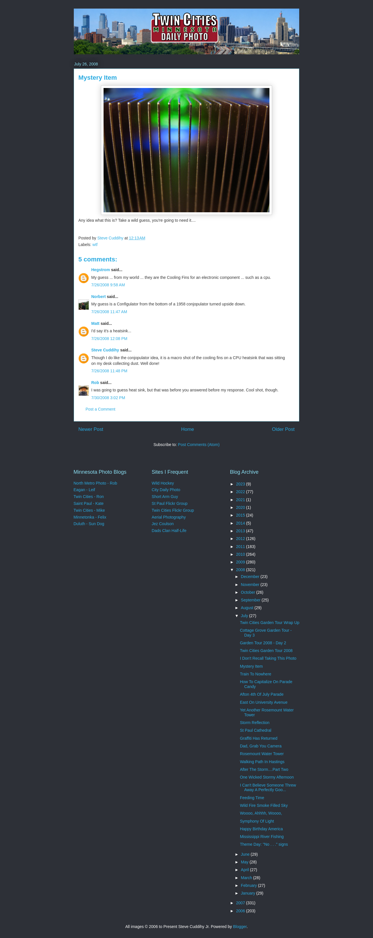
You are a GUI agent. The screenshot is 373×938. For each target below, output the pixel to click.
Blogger (240, 926)
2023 (241, 484)
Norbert (98, 296)
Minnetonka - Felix (90, 517)
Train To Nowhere (255, 674)
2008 (241, 569)
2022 (241, 491)
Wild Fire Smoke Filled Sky (264, 805)
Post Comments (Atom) (198, 444)
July (245, 615)
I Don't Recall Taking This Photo (268, 658)
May (245, 862)
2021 (241, 499)
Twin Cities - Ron (89, 496)
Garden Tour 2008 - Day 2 (263, 643)
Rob (95, 382)
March (247, 877)
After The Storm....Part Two (264, 769)
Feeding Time (252, 797)
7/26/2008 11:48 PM (109, 371)
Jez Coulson (163, 523)
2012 (241, 538)
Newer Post (90, 429)
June (246, 854)
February (249, 885)
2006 (241, 911)
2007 (241, 903)
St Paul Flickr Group (169, 503)
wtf (95, 244)
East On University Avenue (263, 702)
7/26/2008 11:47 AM (109, 311)
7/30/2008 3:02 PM (108, 397)
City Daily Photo (166, 489)
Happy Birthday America (261, 829)
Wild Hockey (163, 483)
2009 (241, 562)
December (250, 576)
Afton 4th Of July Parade (262, 694)
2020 (241, 507)
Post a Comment (100, 409)
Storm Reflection (254, 722)
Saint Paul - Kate (89, 503)
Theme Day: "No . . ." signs (264, 844)
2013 (241, 531)
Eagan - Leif (84, 489)
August (247, 607)
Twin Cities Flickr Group (173, 510)
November (250, 584)
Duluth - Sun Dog (89, 523)
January (248, 893)
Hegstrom (100, 269)
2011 (241, 546)
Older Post (283, 429)
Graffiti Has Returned (258, 738)
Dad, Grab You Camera (261, 746)
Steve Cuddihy (105, 350)
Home (187, 429)
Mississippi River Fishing (262, 836)
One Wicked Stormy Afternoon (267, 777)
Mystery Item (251, 666)
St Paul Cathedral (255, 730)
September (251, 600)
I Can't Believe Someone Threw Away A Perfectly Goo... (268, 787)
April (245, 869)
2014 (241, 523)
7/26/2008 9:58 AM (108, 285)
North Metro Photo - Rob (95, 483)
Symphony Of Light (257, 821)
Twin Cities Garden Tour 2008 (266, 650)
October (248, 592)
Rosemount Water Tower (262, 753)
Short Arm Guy (165, 496)
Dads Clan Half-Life (169, 530)
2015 (241, 515)
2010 (241, 554)
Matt (95, 323)
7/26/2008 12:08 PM (109, 338)
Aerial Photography (169, 517)
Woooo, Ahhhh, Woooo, (261, 813)
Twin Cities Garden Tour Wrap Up (269, 622)
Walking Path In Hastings (262, 761)
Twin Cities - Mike (89, 510)
